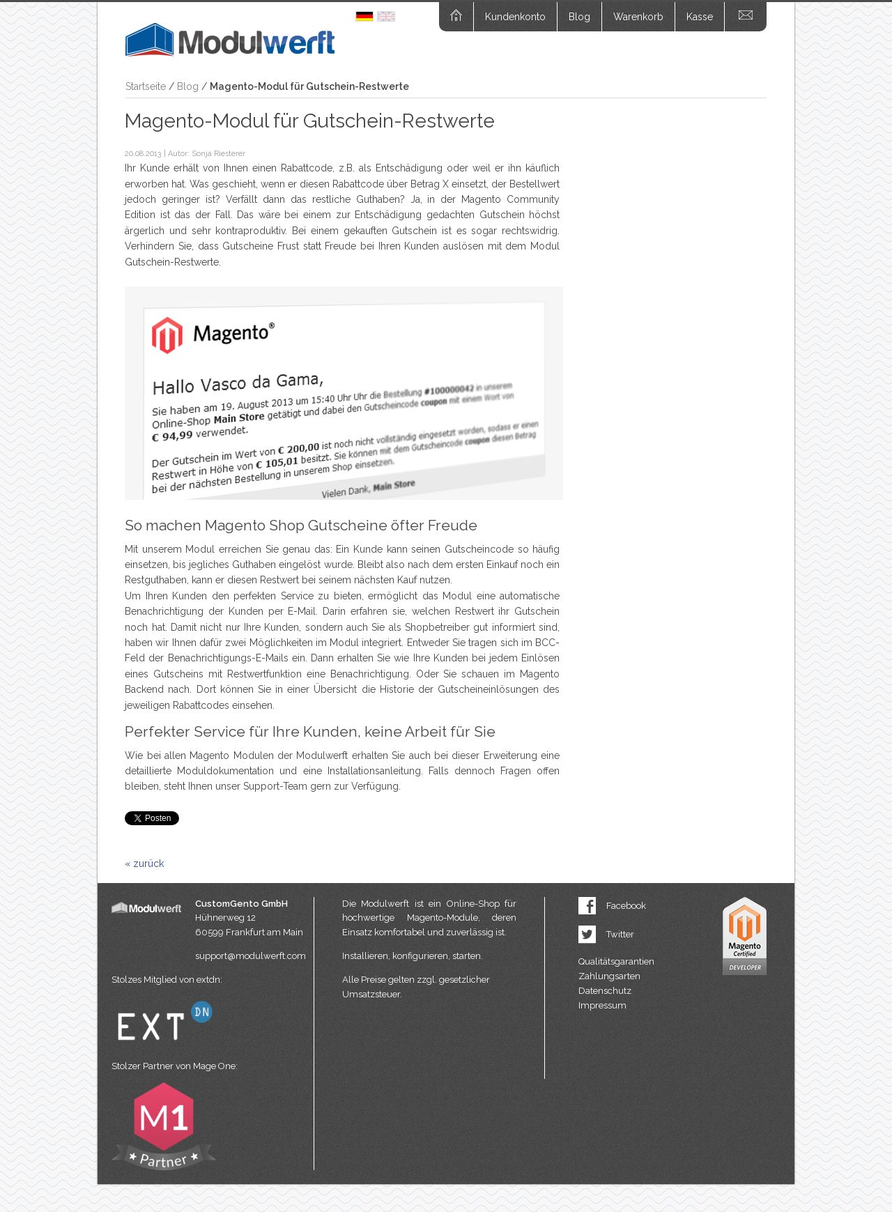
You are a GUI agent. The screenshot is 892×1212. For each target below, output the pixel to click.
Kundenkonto (515, 16)
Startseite (145, 86)
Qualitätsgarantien (616, 961)
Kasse (699, 16)
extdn (208, 979)
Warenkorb (638, 16)
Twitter (620, 934)
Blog (579, 16)
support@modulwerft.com (250, 956)
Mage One (214, 1066)
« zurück (144, 863)
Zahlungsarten (609, 976)
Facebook (626, 905)
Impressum (602, 1005)
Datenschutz (604, 990)
